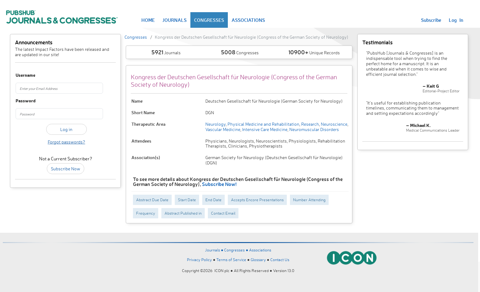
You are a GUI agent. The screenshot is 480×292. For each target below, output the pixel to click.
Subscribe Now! (219, 184)
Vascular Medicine (222, 129)
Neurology (215, 124)
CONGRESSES (209, 20)
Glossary (258, 259)
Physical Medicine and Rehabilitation (263, 124)
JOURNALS (174, 20)
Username (23, 75)
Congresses (136, 37)
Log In (456, 20)
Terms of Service (231, 259)
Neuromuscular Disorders (313, 129)
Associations (260, 249)
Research (309, 124)
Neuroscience (333, 124)
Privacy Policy (199, 259)
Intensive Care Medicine (264, 129)
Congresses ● (236, 249)
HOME (148, 20)
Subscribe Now (65, 168)
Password (23, 101)
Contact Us (279, 259)
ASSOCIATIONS (248, 20)
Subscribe (431, 20)
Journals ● (214, 249)
